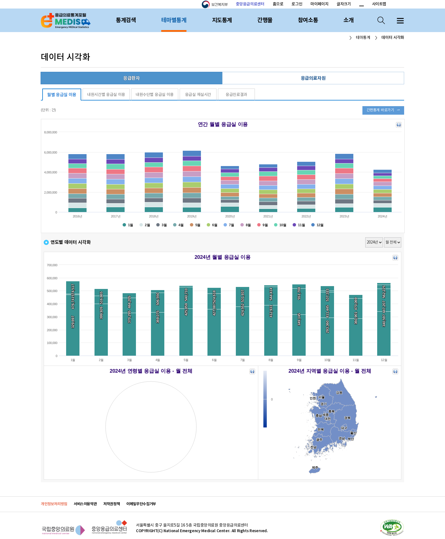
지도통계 (222, 20)
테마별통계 (173, 20)
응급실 (198, 94)
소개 (348, 20)
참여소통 (308, 20)
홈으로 (278, 4)
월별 (61, 95)
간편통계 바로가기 (380, 110)
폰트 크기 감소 (361, 4)
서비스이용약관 (85, 504)
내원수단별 (155, 94)
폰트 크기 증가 (354, 4)
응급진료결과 (236, 94)
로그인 (296, 4)
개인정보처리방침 (54, 504)
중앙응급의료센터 (250, 4)
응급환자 (131, 78)
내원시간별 (106, 94)
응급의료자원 (313, 78)
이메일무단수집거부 (141, 504)
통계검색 (126, 20)
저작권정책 (111, 504)
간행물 (264, 20)
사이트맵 (379, 4)
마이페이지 (319, 4)
